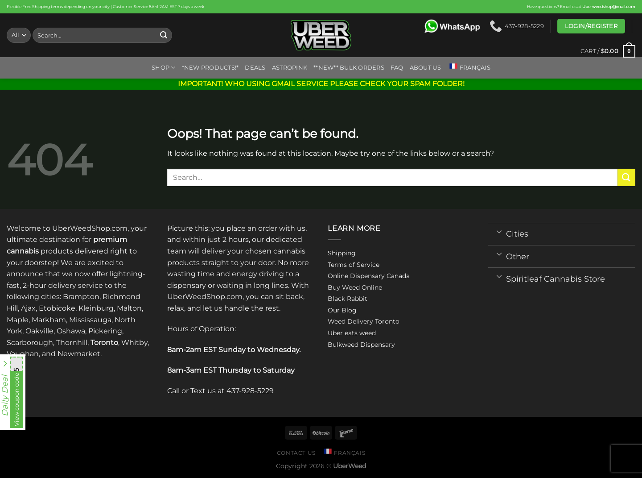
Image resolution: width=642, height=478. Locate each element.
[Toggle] (499, 231)
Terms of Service (353, 265)
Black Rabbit (347, 299)
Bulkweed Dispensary (361, 345)
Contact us (296, 452)
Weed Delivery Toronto (363, 321)
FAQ (397, 67)
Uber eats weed (352, 333)
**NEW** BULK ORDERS (348, 67)
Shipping (342, 253)
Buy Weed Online (355, 287)
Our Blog (342, 310)
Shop (163, 67)
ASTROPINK (289, 67)
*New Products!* (210, 67)
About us (425, 67)
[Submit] (164, 35)
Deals (255, 67)
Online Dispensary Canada (369, 276)
